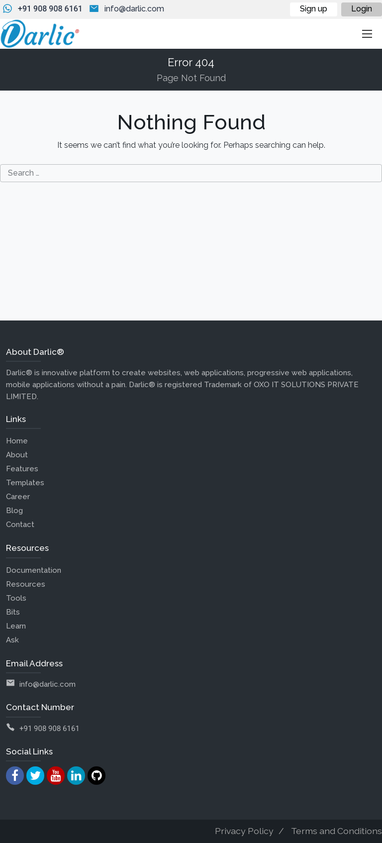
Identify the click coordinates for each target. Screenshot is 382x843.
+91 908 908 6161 (50, 8)
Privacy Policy (244, 831)
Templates (25, 482)
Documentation (33, 570)
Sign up (313, 8)
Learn (16, 626)
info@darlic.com (134, 8)
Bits (13, 612)
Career (18, 496)
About (17, 454)
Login (361, 8)
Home (17, 440)
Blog (14, 510)
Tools (16, 598)
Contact (20, 524)
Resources (25, 584)
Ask (12, 639)
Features (22, 468)
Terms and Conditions (336, 831)
